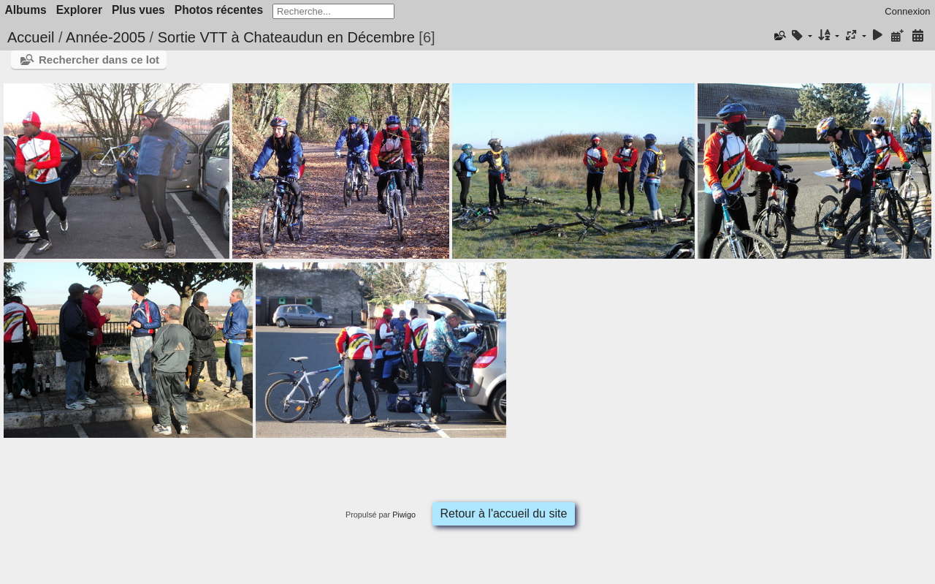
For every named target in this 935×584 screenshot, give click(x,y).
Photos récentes (219, 10)
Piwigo (404, 514)
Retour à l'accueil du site (504, 513)
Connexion (907, 11)
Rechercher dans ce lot (99, 59)
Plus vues (138, 10)
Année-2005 (105, 37)
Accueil (30, 37)
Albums (26, 10)
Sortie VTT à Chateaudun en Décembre (286, 37)
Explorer (79, 10)
